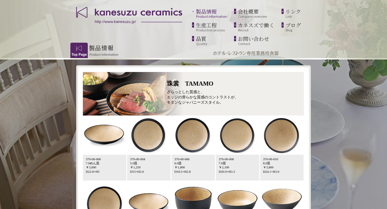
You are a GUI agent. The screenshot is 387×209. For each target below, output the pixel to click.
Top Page (79, 50)
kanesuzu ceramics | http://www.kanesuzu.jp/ (129, 14)
